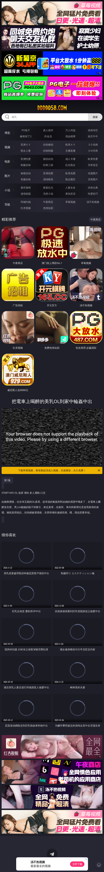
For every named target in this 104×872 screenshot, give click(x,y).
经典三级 (48, 165)
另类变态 (93, 165)
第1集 (7, 480)
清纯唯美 (48, 179)
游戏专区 (93, 130)
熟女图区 (70, 179)
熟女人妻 (26, 150)
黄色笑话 (70, 193)
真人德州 (48, 130)
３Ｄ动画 (93, 144)
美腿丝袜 (26, 179)
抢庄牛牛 (93, 136)
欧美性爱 (93, 159)
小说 (7, 190)
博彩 (7, 133)
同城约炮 (26, 202)
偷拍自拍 (48, 159)
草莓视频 (70, 202)
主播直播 (70, 150)
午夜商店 (48, 202)
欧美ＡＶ (70, 144)
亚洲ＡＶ (26, 144)
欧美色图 (70, 173)
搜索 (95, 117)
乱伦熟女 (70, 165)
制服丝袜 (26, 165)
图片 (7, 176)
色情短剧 (48, 208)
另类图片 (93, 179)
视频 (7, 147)
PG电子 (26, 130)
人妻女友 (70, 187)
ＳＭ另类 (93, 150)
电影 (7, 161)
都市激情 (26, 187)
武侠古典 (93, 187)
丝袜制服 (48, 150)
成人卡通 (70, 159)
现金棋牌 (70, 136)
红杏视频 (26, 208)
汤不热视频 (93, 202)
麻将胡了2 (25, 136)
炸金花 (48, 136)
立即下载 (77, 864)
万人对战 (70, 130)
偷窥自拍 (26, 173)
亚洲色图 (48, 173)
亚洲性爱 (26, 159)
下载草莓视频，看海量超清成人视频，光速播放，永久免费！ (59, 470)
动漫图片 (93, 173)
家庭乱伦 (48, 187)
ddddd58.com (52, 107)
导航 (7, 204)
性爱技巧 (93, 193)
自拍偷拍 (48, 144)
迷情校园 (26, 193)
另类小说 (48, 193)
